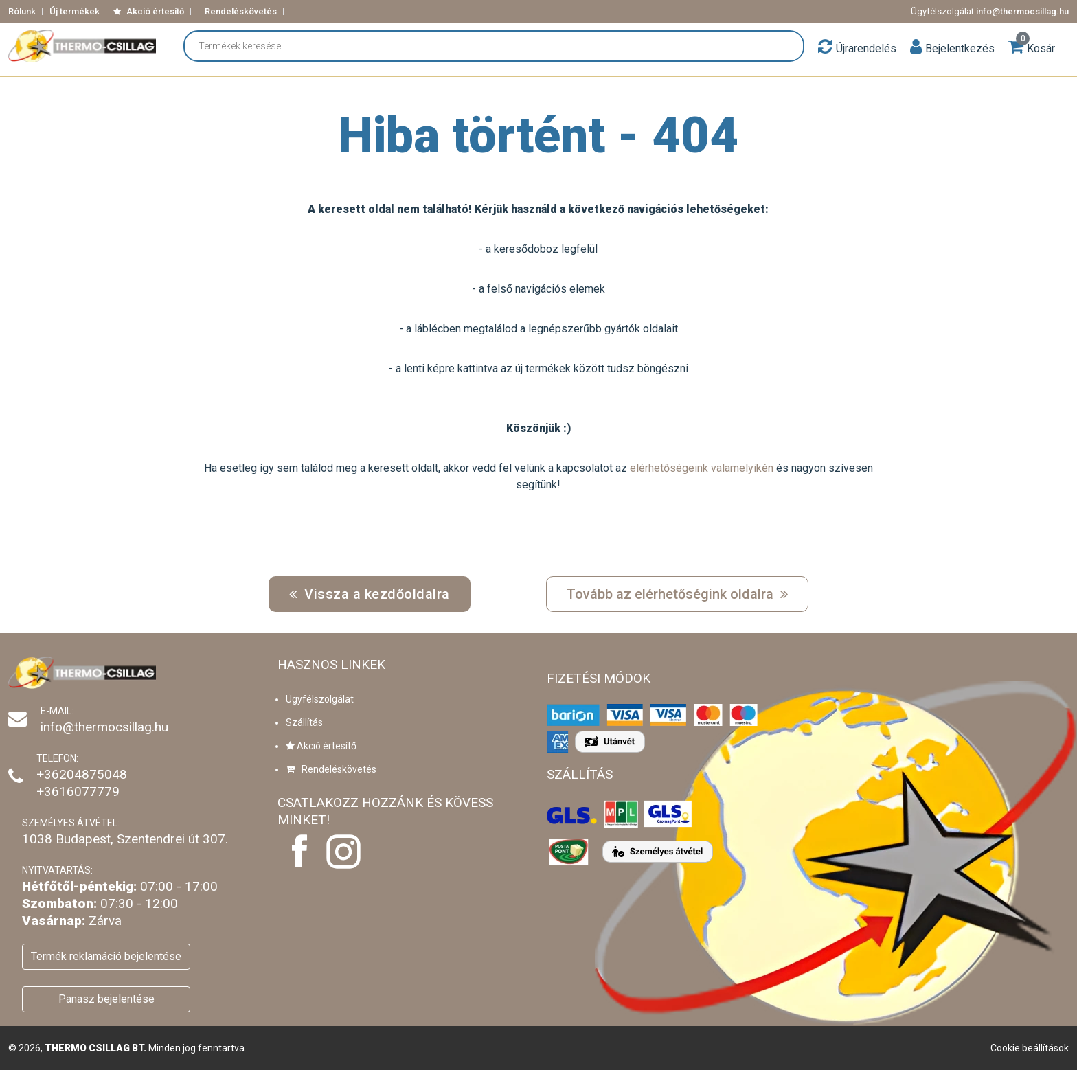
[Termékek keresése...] (501, 46)
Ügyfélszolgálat (320, 699)
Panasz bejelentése (106, 998)
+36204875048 (81, 774)
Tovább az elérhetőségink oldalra (677, 594)
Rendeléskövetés (241, 11)
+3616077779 (78, 791)
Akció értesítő (148, 11)
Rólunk (22, 11)
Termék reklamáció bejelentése (106, 956)
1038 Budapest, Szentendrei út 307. (125, 839)
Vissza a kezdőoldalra (369, 594)
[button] (916, 46)
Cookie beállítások (1029, 1048)
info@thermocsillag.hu (1022, 11)
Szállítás (304, 722)
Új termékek (74, 11)
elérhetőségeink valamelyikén (701, 468)
